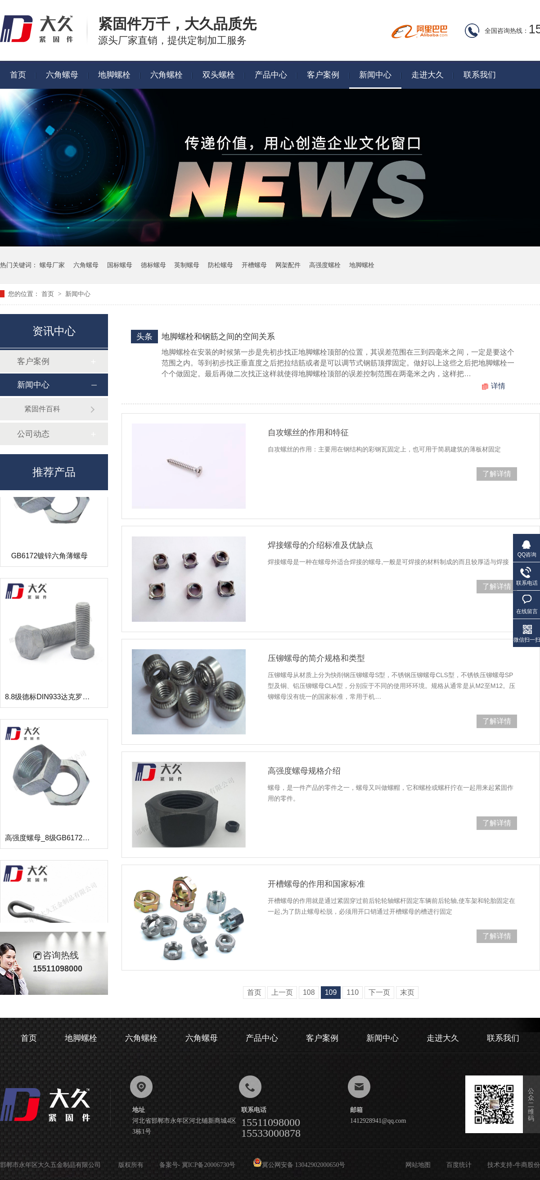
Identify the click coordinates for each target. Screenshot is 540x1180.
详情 (498, 386)
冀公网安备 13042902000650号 (299, 1165)
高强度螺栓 (325, 265)
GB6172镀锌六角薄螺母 (49, 561)
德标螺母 (153, 265)
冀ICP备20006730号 (209, 1165)
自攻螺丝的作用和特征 (308, 432)
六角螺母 (62, 74)
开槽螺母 (254, 265)
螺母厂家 (52, 265)
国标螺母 (119, 265)
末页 (407, 992)
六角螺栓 (166, 74)
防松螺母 (220, 265)
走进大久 (427, 74)
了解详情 (496, 474)
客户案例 (323, 74)
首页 (18, 74)
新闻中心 (375, 74)
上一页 (282, 992)
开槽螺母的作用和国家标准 (316, 883)
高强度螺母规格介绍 (304, 770)
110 (352, 992)
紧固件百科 (42, 409)
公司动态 (33, 433)
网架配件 (288, 265)
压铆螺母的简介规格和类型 (316, 658)
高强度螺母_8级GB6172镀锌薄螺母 (62, 843)
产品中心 (271, 74)
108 (309, 992)
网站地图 (418, 1165)
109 (331, 992)
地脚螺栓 (114, 74)
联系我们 (480, 74)
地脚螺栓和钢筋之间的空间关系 (218, 336)
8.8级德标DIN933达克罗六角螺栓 (58, 702)
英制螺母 (186, 265)
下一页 (379, 992)
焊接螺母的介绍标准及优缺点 (320, 545)
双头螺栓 (218, 74)
